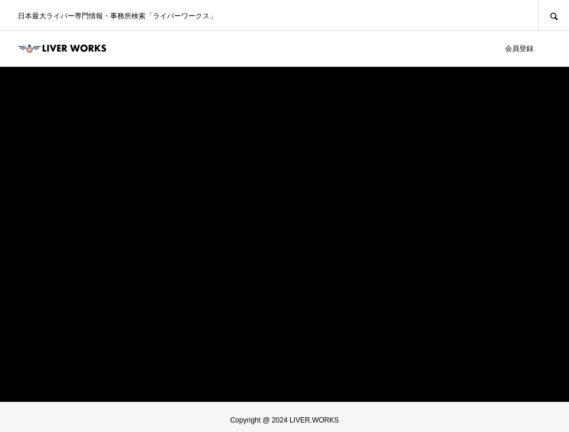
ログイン (479, 48)
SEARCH (553, 15)
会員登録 (519, 48)
